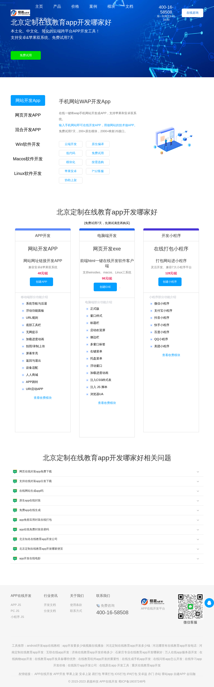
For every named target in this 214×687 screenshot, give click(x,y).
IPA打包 (132, 674)
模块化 (70, 162)
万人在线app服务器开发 (181, 652)
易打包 (96, 674)
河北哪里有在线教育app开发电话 (175, 645)
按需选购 (98, 162)
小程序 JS (17, 617)
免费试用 (26, 55)
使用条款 (76, 605)
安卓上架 (85, 674)
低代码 (70, 153)
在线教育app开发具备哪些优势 (55, 659)
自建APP (180, 674)
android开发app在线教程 (43, 645)
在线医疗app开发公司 (82, 665)
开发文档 (50, 605)
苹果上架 (72, 674)
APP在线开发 (43, 674)
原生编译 (98, 144)
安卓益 (142, 674)
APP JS (16, 605)
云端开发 (71, 144)
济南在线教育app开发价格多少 (92, 652)
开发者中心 (45, 19)
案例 (93, 6)
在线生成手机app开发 (136, 659)
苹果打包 (108, 674)
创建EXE (105, 286)
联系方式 (76, 611)
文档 (129, 6)
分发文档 (50, 611)
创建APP (41, 281)
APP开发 (59, 674)
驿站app (167, 674)
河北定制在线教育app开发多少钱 (128, 645)
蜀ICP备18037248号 (132, 681)
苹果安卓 (71, 171)
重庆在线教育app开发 (146, 665)
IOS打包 (120, 674)
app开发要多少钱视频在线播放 (83, 645)
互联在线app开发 (57, 652)
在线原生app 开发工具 (114, 665)
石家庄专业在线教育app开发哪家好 (138, 652)
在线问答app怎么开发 (167, 659)
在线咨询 (192, 12)
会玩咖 (191, 674)
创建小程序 (170, 281)
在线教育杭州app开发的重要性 (98, 659)
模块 (111, 6)
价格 (75, 6)
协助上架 (71, 180)
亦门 (151, 674)
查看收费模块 (43, 397)
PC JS (15, 611)
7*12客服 (98, 171)
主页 (39, 6)
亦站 (158, 674)
